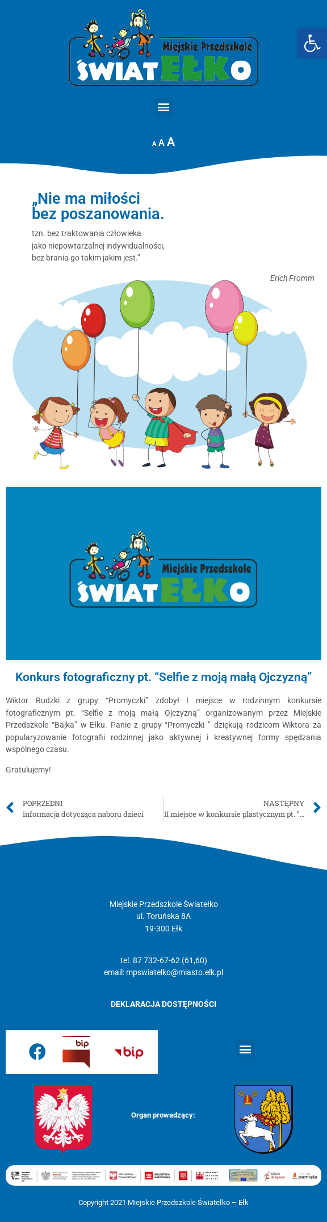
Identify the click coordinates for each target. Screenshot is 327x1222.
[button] (163, 107)
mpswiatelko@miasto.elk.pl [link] (174, 972)
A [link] (154, 144)
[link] (312, 43)
